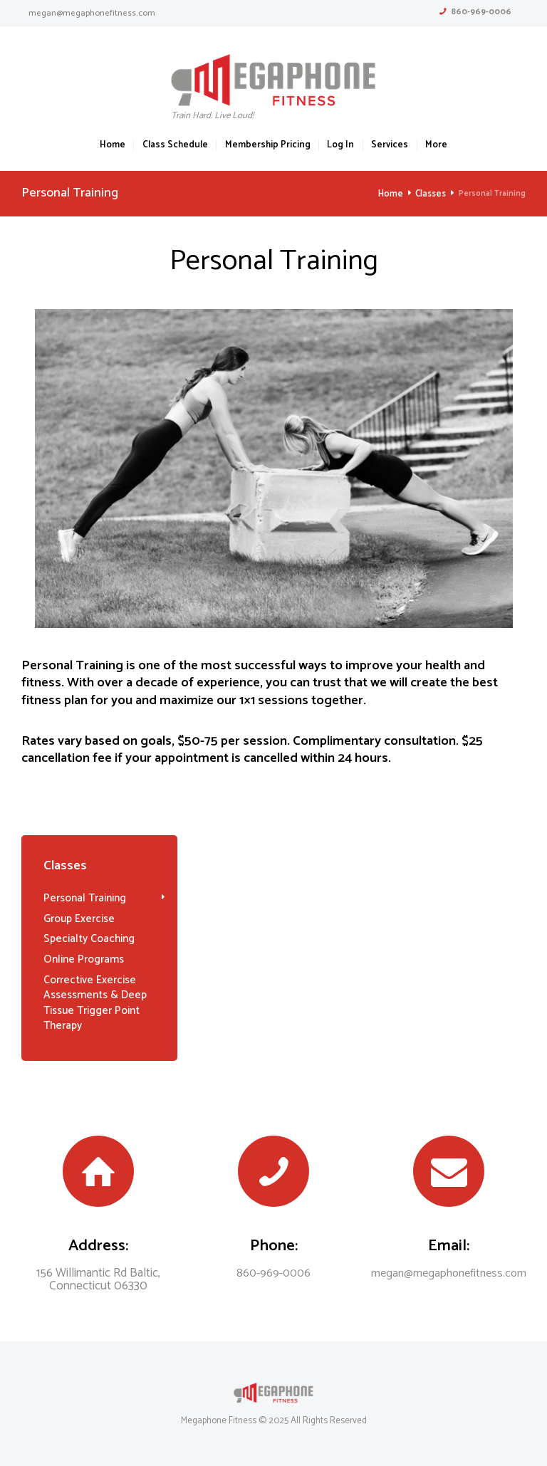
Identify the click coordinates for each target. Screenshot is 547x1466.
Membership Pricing (268, 146)
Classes (431, 194)
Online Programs (81, 956)
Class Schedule (175, 146)
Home (112, 146)
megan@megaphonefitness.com (91, 13)
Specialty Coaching (85, 937)
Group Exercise (77, 917)
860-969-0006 (481, 12)
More (436, 146)
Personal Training (82, 897)
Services (389, 146)
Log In (340, 146)
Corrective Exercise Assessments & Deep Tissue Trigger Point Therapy (92, 998)
